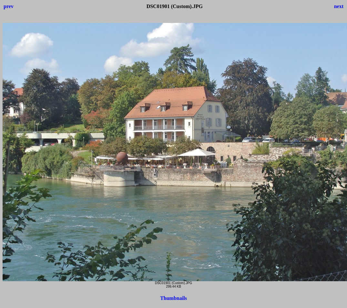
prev (9, 6)
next (338, 6)
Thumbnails (173, 298)
